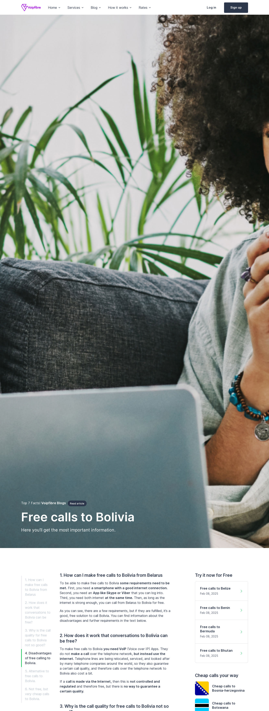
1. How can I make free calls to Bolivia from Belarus (36, 587)
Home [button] (52, 8)
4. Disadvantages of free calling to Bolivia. (38, 658)
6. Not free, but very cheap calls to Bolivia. (37, 694)
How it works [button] (118, 8)
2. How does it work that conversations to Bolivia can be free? (37, 612)
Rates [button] (143, 8)
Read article (77, 503)
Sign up (236, 7)
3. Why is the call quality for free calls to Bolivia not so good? (38, 637)
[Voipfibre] (31, 7)
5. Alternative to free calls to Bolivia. (37, 676)
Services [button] (74, 8)
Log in (211, 7)
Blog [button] (94, 8)
